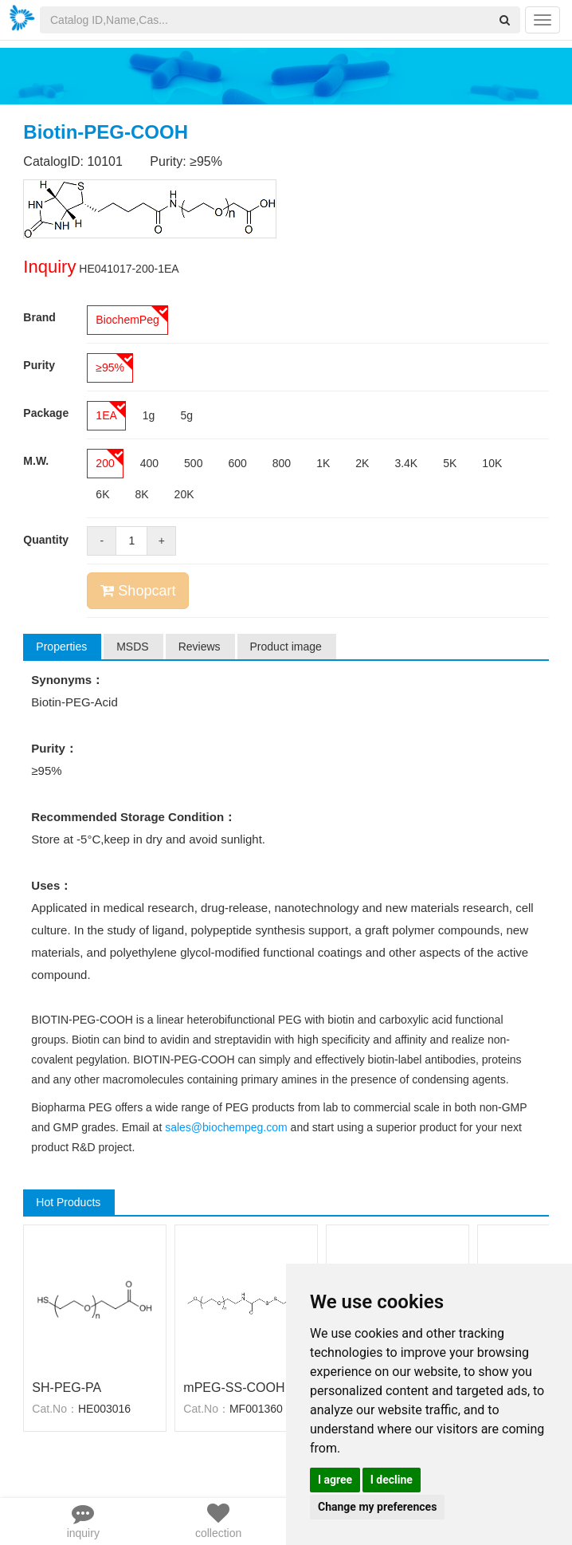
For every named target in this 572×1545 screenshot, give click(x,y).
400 (149, 463)
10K (492, 463)
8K (141, 494)
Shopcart (137, 591)
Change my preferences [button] (377, 1506)
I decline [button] (391, 1479)
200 (105, 463)
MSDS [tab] (132, 646)
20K (184, 494)
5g (186, 415)
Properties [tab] (61, 646)
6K (102, 494)
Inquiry (49, 267)
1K (323, 463)
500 (193, 463)
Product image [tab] (286, 646)
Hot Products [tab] (68, 1202)
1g (149, 415)
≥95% (110, 367)
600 (237, 463)
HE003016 (104, 1408)
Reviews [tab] (199, 646)
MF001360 (256, 1408)
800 (281, 463)
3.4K (405, 463)
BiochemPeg (127, 319)
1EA (106, 415)
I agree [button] (335, 1479)
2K (362, 463)
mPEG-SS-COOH (233, 1387)
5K (449, 463)
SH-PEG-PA (66, 1387)
